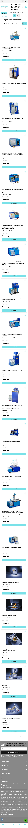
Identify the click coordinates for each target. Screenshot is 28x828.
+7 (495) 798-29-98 (7, 776)
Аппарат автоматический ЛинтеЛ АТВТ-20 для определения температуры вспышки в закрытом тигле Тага (13, 263)
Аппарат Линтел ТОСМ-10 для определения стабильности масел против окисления (11, 477)
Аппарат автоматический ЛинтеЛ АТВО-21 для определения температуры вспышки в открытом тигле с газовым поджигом (13, 227)
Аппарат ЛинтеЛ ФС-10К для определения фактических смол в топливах (11, 548)
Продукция (14, 769)
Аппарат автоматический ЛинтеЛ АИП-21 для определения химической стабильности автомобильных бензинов (12, 47)
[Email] (14, 748)
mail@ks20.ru (15, 7)
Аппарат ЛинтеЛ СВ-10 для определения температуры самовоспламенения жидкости (12, 442)
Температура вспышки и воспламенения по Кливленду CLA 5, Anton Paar (11, 650)
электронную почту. (19, 807)
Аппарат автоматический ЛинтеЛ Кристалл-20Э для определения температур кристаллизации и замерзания (13, 334)
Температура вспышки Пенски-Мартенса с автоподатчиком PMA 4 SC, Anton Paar (11, 719)
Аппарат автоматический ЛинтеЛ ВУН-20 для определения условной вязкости (12, 299)
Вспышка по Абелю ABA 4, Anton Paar (10, 582)
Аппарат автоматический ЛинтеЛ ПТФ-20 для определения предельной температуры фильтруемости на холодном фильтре (12, 407)
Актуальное (14, 765)
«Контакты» (3, 807)
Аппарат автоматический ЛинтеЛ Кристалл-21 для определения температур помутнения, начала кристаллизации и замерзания (13, 370)
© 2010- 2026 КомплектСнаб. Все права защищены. (12, 791)
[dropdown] (2, 1)
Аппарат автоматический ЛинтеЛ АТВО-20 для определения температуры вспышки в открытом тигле (13, 191)
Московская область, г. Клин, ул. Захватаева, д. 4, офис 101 (14, 784)
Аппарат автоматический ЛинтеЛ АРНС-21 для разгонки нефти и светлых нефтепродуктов (12, 119)
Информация (14, 761)
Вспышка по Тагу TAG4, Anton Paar (9, 615)
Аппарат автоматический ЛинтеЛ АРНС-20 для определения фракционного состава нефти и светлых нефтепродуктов (14, 83)
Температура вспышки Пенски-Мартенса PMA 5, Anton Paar (13, 684)
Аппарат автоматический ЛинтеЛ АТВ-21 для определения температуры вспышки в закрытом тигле (13, 155)
